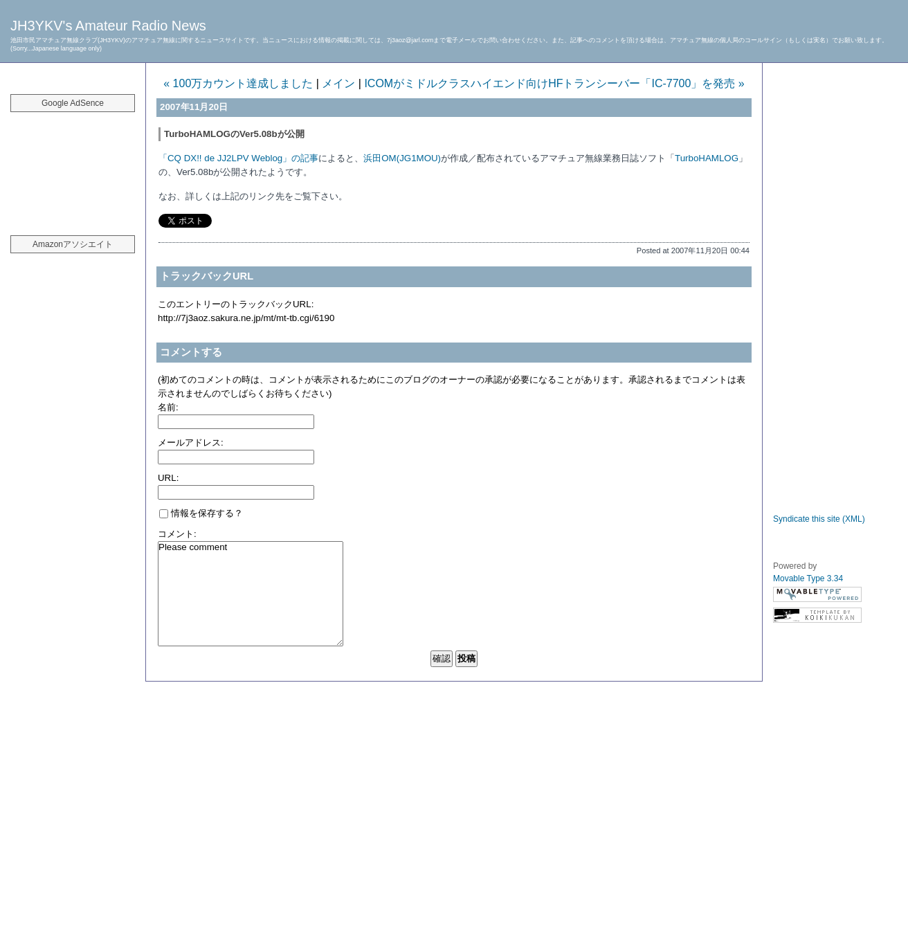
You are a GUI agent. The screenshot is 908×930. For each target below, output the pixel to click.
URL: (168, 478)
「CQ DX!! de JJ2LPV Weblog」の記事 (238, 158)
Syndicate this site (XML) (819, 519)
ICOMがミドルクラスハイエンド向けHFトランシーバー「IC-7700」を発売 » (554, 83)
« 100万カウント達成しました (238, 83)
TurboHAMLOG (706, 158)
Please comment (250, 593)
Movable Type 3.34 (808, 578)
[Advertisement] (72, 166)
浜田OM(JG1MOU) (402, 158)
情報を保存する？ (201, 513)
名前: (168, 407)
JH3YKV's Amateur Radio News (108, 25)
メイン (338, 83)
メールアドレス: (191, 442)
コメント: (177, 534)
